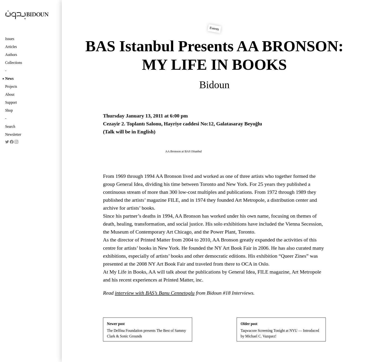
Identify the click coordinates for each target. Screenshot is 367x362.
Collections (13, 63)
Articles (11, 47)
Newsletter (13, 134)
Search (10, 126)
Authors (11, 55)
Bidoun (214, 85)
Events (214, 28)
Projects (11, 86)
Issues (9, 39)
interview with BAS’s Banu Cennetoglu (155, 293)
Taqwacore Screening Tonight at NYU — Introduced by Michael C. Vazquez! (281, 330)
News (9, 78)
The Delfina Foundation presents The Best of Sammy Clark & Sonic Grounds (147, 330)
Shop (9, 110)
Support (11, 102)
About (10, 94)
